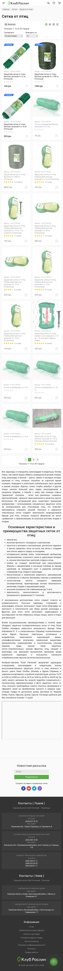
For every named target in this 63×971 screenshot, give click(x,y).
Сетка (14, 9)
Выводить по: (31, 32)
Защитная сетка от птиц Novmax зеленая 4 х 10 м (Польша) (15, 126)
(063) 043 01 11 (31, 866)
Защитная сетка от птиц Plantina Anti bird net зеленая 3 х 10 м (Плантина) (45, 283)
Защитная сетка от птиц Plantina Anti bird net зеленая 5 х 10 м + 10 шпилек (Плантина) (14, 229)
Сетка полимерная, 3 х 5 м (16, 436)
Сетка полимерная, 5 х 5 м (16, 387)
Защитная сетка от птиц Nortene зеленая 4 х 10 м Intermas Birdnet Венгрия (46, 438)
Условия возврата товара (32, 938)
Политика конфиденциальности (31, 945)
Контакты (31, 949)
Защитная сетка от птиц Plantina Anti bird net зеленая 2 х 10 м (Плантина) (14, 337)
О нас (31, 927)
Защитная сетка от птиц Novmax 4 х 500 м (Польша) (14, 176)
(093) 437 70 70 (31, 821)
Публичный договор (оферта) (31, 930)
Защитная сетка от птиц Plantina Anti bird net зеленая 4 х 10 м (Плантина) (14, 283)
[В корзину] (27, 86)
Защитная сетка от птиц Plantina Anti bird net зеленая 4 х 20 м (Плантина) (45, 229)
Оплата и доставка (31, 934)
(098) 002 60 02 (31, 863)
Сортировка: (9, 32)
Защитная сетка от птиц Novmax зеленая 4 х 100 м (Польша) (46, 76)
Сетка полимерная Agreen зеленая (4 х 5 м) (46, 125)
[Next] (37, 459)
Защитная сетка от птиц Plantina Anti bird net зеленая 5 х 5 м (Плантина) (47, 176)
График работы (31, 952)
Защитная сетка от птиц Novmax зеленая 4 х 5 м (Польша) (14, 76)
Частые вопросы (31, 941)
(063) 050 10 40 (31, 840)
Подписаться (31, 777)
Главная (6, 9)
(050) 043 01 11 (31, 861)
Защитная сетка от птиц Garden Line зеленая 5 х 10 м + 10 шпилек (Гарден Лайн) (46, 337)
